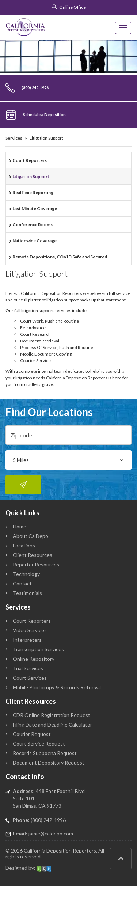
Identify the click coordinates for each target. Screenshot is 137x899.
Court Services (30, 678)
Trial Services (28, 668)
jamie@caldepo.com (50, 833)
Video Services (30, 630)
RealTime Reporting (32, 192)
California (34, 850)
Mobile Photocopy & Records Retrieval (57, 687)
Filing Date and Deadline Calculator (52, 724)
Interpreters (27, 640)
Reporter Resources (36, 564)
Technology (26, 574)
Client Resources (32, 555)
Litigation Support (30, 176)
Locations (24, 545)
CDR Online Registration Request (51, 715)
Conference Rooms (32, 224)
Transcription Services (38, 649)
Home (19, 526)
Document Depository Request (48, 762)
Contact (22, 583)
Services (13, 138)
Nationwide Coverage (34, 240)
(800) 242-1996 (48, 820)
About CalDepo (30, 536)
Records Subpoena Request (45, 753)
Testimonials (27, 593)
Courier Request (32, 734)
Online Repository (33, 659)
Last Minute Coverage (34, 208)
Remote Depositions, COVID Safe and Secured (59, 256)
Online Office (69, 7)
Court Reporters (29, 160)
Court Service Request (39, 743)
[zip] (68, 435)
